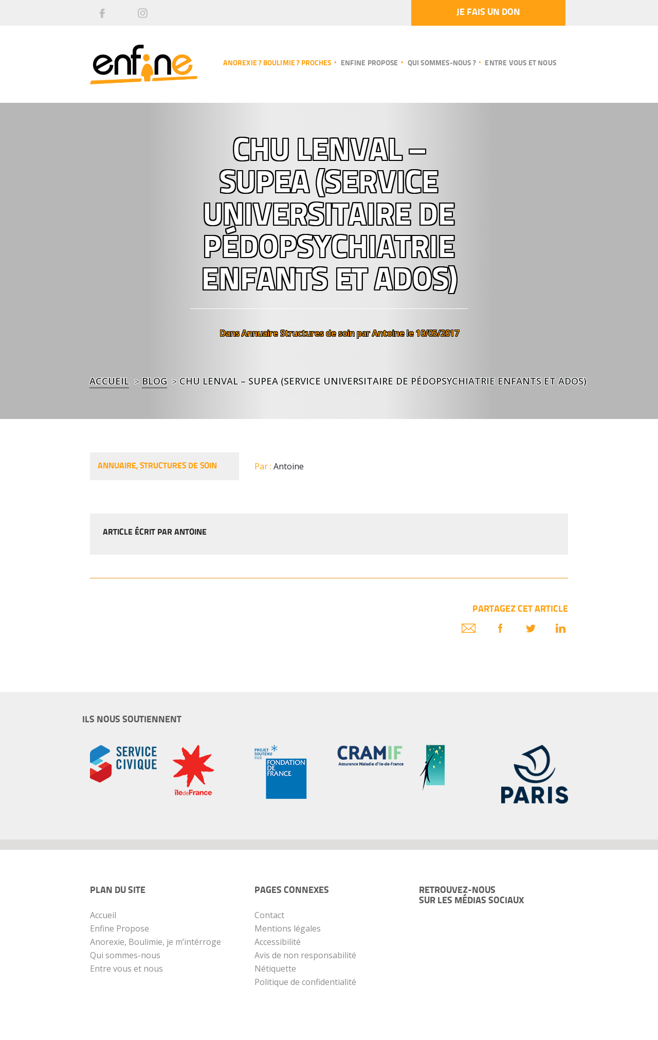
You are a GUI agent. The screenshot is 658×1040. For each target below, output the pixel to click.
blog (154, 381)
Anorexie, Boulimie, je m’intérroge (155, 941)
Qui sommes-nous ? (442, 63)
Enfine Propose (119, 928)
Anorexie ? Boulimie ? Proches (277, 63)
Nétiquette (275, 968)
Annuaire (260, 333)
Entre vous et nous (520, 63)
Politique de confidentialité (305, 982)
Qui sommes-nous (125, 955)
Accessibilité (277, 941)
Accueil (109, 381)
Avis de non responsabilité (305, 955)
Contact (269, 915)
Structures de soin (317, 333)
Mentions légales (287, 928)
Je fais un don (488, 12)
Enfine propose (369, 63)
